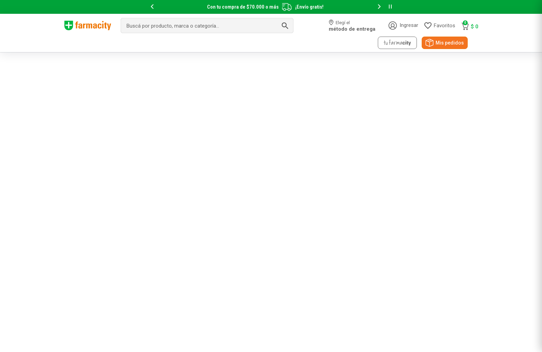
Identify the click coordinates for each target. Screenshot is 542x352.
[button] (152, 7)
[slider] (271, 7)
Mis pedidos (450, 43)
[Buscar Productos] (285, 25)
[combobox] (207, 25)
